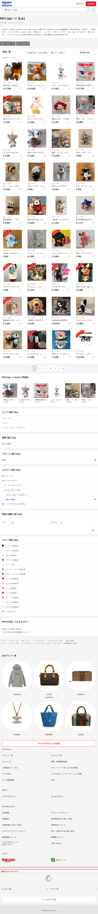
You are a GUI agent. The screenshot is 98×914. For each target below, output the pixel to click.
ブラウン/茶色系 (49, 560)
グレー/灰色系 (49, 555)
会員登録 (90, 4)
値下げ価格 (49, 444)
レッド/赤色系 (49, 593)
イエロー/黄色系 (49, 583)
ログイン (79, 4)
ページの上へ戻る (49, 899)
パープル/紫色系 (49, 579)
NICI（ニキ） (8, 43)
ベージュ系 (49, 565)
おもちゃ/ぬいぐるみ (50, 490)
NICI (49, 460)
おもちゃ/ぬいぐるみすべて (51, 495)
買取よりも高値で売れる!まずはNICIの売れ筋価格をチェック (49, 630)
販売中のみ (31, 53)
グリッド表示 (58, 53)
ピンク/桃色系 (49, 588)
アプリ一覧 (54, 889)
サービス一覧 (6, 889)
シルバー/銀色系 (49, 602)
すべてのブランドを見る (49, 743)
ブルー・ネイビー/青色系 (49, 574)
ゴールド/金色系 (49, 607)
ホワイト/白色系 (49, 551)
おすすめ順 (43, 53)
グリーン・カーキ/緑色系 (49, 569)
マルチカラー (49, 612)
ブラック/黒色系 (49, 546)
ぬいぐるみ (23, 43)
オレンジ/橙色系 (49, 597)
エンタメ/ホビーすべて (50, 485)
